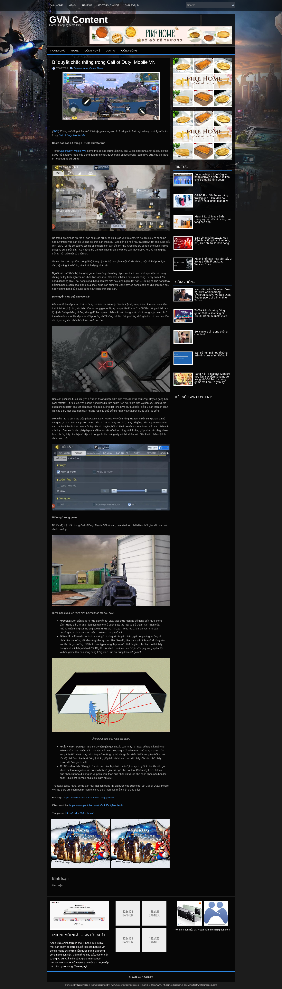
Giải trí (111, 50)
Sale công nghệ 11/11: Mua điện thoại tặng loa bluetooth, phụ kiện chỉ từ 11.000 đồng (212, 240)
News (72, 5)
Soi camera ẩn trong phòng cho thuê (211, 333)
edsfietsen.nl (177, 985)
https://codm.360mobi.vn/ (79, 813)
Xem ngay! (80, 966)
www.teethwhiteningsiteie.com (202, 985)
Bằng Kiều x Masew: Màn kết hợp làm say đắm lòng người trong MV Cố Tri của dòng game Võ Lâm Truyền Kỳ (212, 378)
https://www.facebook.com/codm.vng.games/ (89, 797)
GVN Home (56, 5)
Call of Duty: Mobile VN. (72, 135)
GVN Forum (132, 5)
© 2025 (133, 976)
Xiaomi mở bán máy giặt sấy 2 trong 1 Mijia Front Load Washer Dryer (212, 261)
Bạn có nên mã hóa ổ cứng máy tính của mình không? (211, 354)
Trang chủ (57, 50)
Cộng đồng (129, 50)
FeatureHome (81, 68)
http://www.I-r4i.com (160, 985)
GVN (55, 131)
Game (75, 50)
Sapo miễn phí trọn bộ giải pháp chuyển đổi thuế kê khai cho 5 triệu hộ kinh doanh (212, 177)
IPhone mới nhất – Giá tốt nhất (78, 935)
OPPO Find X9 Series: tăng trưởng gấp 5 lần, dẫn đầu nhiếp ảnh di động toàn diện (211, 198)
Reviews (86, 5)
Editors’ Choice (108, 5)
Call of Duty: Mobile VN (72, 150)
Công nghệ (92, 50)
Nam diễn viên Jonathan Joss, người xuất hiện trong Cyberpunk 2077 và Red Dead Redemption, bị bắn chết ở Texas (212, 295)
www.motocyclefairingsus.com (125, 985)
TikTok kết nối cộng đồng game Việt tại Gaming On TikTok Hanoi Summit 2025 (210, 313)
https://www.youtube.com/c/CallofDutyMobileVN (96, 805)
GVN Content (78, 19)
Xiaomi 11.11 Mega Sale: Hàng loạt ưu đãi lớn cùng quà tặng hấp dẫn (212, 219)
